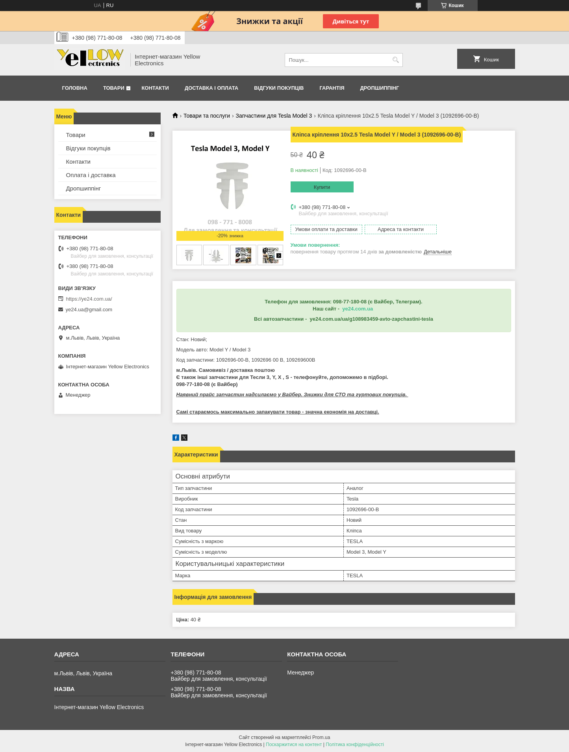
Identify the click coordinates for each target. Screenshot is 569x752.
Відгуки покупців (279, 88)
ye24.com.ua (357, 309)
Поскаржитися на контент (294, 744)
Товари (113, 88)
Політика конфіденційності (355, 744)
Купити (322, 187)
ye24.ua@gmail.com (89, 309)
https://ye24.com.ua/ (89, 299)
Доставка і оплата (211, 88)
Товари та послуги (206, 116)
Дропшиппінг (379, 88)
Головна (74, 88)
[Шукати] (396, 60)
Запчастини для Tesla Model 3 (274, 116)
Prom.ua (321, 737)
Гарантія (331, 88)
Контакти (155, 88)
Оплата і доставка (91, 175)
